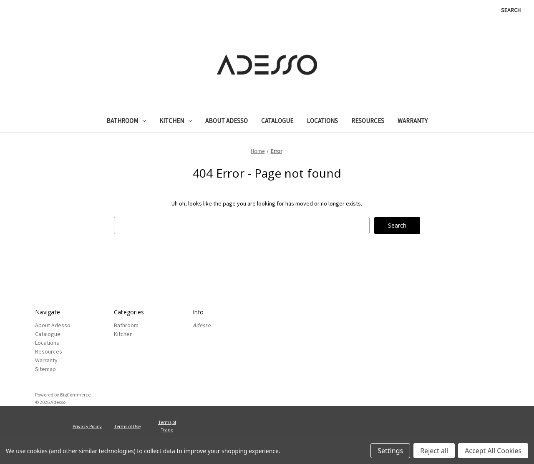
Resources (367, 121)
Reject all (434, 450)
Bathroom (126, 121)
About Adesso (226, 121)
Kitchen (175, 121)
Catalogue (277, 121)
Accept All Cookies (493, 450)
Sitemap (45, 369)
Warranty (413, 121)
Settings (390, 450)
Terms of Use (127, 426)
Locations (322, 121)
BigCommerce (75, 394)
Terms (164, 422)
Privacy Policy (87, 426)
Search (511, 10)
